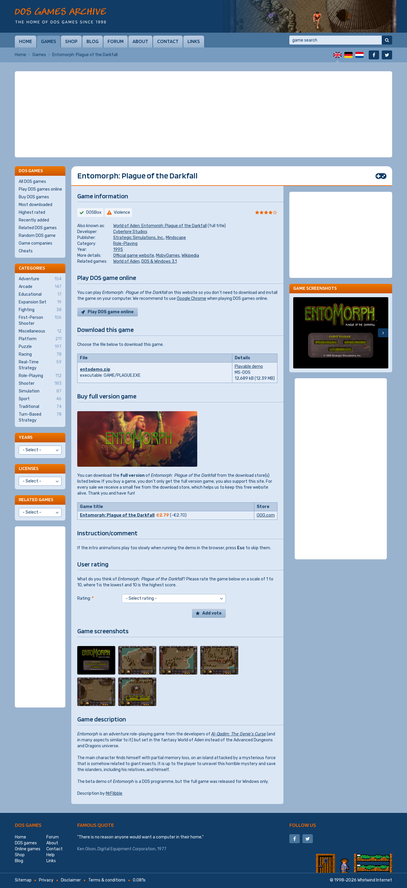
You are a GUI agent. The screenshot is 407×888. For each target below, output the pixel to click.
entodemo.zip (95, 369)
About (140, 41)
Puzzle (40, 347)
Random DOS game (37, 235)
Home (25, 41)
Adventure (40, 279)
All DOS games (32, 181)
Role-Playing (125, 243)
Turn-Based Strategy (40, 417)
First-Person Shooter (40, 320)
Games (48, 41)
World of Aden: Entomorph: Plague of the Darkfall (160, 225)
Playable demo (249, 366)
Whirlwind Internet (374, 880)
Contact (168, 41)
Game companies (35, 243)
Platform (40, 339)
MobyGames (168, 255)
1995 (118, 249)
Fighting (40, 310)
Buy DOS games (34, 197)
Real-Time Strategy (40, 365)
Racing (40, 354)
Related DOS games (38, 227)
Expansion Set (40, 302)
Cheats (26, 251)
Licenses (28, 468)
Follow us (302, 825)
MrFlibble (114, 793)
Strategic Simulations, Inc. (138, 237)
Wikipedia (190, 255)
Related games (36, 499)
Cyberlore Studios (130, 231)
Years (25, 437)
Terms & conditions (106, 880)
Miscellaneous (40, 331)
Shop (71, 41)
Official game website (133, 255)
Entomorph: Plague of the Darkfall (117, 515)
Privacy (46, 880)
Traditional (40, 407)
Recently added (34, 220)
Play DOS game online (111, 311)
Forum (116, 41)
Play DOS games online (40, 189)
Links (193, 41)
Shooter (40, 384)
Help (50, 854)
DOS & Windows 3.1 (159, 261)
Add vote (212, 613)
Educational (40, 294)
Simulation (40, 391)
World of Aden (126, 261)
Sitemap (23, 880)
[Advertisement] (203, 114)
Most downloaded (35, 204)
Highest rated (32, 212)
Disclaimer (71, 880)
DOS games (28, 825)
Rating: (85, 598)
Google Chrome (191, 298)
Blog (92, 41)
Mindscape (176, 237)
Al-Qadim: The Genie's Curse (238, 734)
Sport (40, 399)
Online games (27, 848)
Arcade (40, 287)
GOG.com (266, 515)
